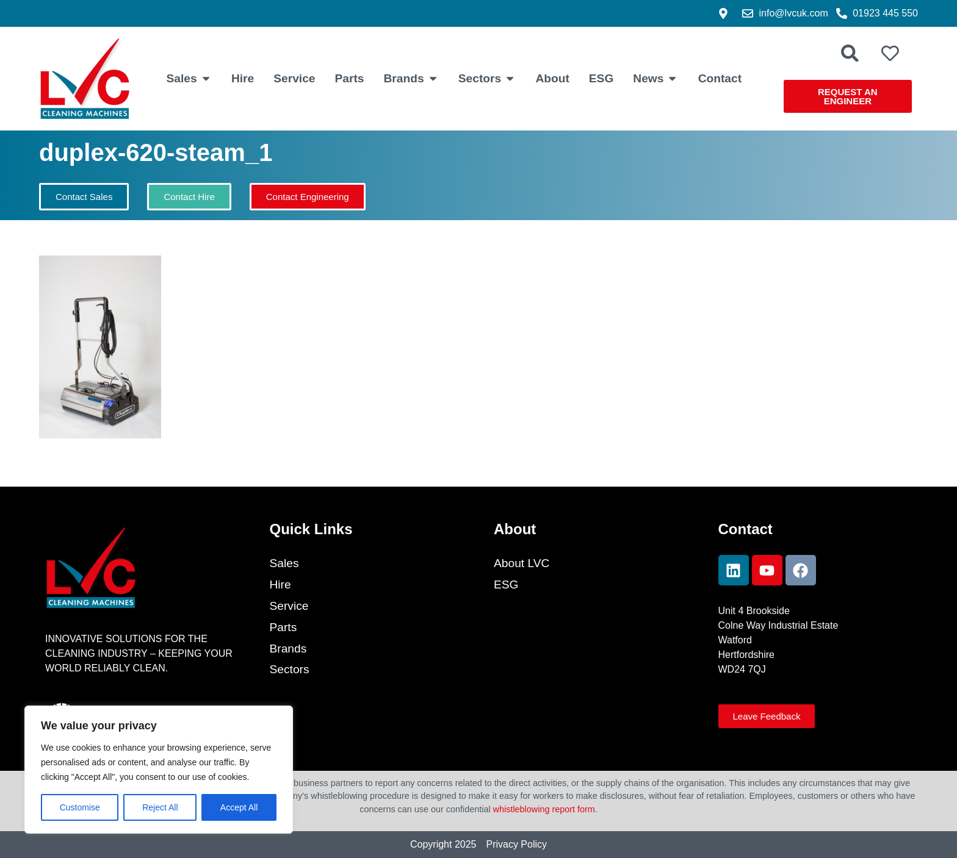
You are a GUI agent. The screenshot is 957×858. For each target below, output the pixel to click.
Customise (80, 807)
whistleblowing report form (544, 809)
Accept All (239, 807)
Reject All (160, 807)
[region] (158, 770)
